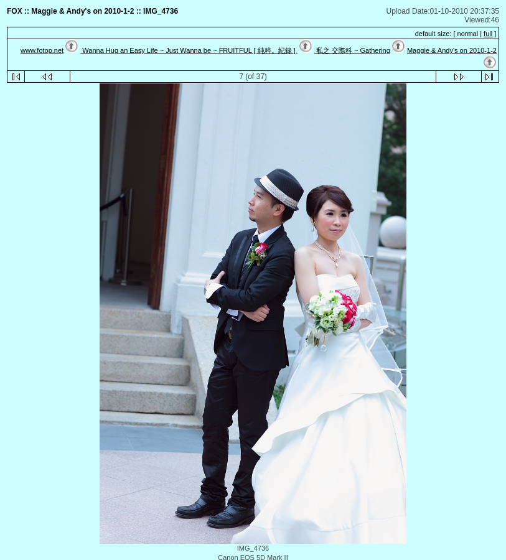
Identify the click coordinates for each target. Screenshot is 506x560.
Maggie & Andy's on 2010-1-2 (452, 50)
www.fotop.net (42, 50)
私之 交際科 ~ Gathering (352, 50)
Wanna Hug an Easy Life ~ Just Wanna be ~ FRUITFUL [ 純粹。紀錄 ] (188, 50)
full (488, 33)
